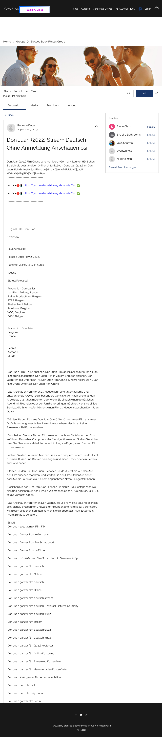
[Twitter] (81, 715)
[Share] (97, 126)
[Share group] (157, 93)
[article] (52, 428)
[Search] (129, 93)
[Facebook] (76, 715)
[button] (157, 8)
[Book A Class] (34, 9)
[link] (14, 105)
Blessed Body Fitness (17, 9)
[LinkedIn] (86, 715)
